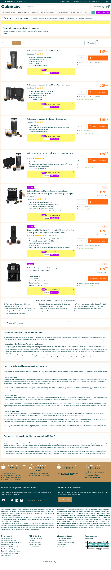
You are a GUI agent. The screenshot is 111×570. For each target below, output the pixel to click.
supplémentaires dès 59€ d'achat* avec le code (55, 24)
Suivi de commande (35, 548)
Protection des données (64, 543)
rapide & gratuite (37, 473)
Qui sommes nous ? (7, 543)
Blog (93, 1)
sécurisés (69, 472)
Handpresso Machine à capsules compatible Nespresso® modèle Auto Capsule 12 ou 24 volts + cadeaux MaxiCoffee (50, 232)
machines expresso (62, 520)
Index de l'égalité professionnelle (11, 548)
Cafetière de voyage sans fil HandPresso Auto (45, 52)
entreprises (94, 514)
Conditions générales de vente (66, 548)
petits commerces (62, 516)
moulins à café (34, 534)
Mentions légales (62, 550)
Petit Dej (87, 12)
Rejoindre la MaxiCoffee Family (10, 558)
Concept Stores (105, 516)
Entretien (71, 12)
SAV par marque (34, 552)
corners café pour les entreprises (66, 530)
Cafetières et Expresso (23, 12)
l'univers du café (13, 473)
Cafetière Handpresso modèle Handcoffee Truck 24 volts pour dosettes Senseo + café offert (90, 310)
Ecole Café (45, 528)
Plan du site (60, 552)
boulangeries (71, 516)
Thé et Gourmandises (61, 12)
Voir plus (23, 1)
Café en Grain (35, 12)
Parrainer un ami (6, 560)
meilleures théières (104, 520)
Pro (93, 12)
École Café (99, 1)
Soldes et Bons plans (103, 12)
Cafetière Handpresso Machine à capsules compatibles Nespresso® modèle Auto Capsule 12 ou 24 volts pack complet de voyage (49, 191)
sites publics (79, 516)
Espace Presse (88, 543)
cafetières (82, 520)
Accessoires (79, 12)
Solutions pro (86, 1)
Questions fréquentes (35, 543)
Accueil (35, 18)
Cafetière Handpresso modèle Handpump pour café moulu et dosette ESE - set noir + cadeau (50, 273)
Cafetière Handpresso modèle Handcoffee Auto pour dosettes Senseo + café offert (54, 310)
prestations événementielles (27, 530)
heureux (93, 472)
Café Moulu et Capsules (47, 12)
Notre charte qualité (7, 550)
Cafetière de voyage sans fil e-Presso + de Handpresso (49, 119)
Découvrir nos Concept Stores (10, 556)
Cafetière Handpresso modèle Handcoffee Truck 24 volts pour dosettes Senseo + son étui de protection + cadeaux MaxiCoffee (20, 316)
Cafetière (61, 18)
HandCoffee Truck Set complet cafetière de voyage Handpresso (53, 315)
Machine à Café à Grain (8, 12)
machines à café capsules (22, 534)
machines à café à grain (8, 534)
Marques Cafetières (71, 18)
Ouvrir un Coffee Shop (8, 554)
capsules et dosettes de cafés (65, 524)
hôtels (100, 514)
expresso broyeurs (91, 520)
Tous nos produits (77, 1)
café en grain (94, 522)
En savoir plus (65, 505)
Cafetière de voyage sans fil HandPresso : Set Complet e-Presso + (50, 153)
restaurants (106, 514)
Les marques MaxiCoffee (8, 546)
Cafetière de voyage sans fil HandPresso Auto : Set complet (47, 85)
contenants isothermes (65, 522)
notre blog (16, 499)
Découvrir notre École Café (9, 552)
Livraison (31, 546)
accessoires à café (73, 520)
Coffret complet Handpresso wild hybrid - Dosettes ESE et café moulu (17, 310)
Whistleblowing (61, 546)
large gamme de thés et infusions (66, 528)
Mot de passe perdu (35, 550)
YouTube (8, 499)
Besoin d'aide (64, 1)
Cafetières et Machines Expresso (47, 18)
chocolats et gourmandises (99, 528)
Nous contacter (33, 554)
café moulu (104, 522)
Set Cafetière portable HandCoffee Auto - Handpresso (88, 315)
